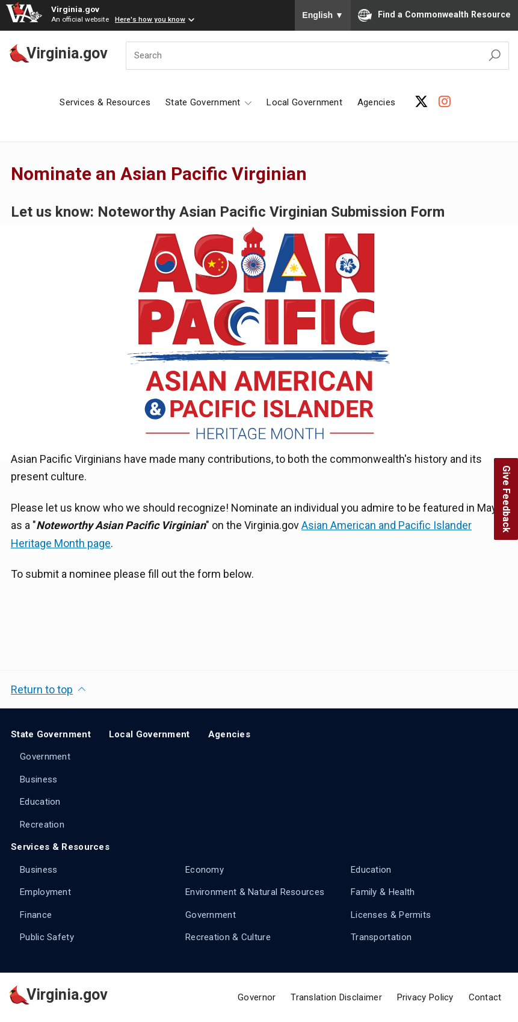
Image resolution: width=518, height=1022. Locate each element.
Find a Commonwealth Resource (434, 15)
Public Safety (47, 937)
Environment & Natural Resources (254, 892)
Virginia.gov (75, 9)
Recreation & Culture (228, 937)
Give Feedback (506, 499)
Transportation (381, 937)
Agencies (376, 102)
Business (38, 779)
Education (40, 801)
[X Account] (421, 102)
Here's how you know (150, 19)
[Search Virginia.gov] (494, 56)
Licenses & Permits (391, 914)
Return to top (42, 689)
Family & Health (383, 892)
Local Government (304, 102)
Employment (45, 892)
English (323, 15)
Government (45, 756)
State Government (51, 734)
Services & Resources (105, 102)
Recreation (42, 824)
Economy (204, 869)
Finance (36, 914)
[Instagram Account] (445, 102)
